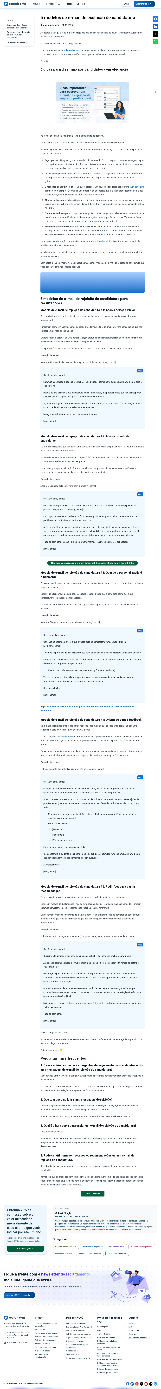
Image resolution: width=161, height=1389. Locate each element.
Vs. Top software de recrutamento (43, 1355)
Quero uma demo (93, 1193)
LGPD (99, 1330)
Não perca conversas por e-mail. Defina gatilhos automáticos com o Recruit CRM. (92, 563)
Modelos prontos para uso (141, 1247)
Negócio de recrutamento (65, 1247)
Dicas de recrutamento (117, 1253)
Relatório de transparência (107, 1369)
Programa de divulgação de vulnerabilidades (108, 1354)
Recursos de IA (41, 1329)
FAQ (130, 1327)
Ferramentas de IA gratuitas (79, 1327)
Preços (69, 4)
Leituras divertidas (116, 1247)
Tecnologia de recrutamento (89, 1253)
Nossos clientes (72, 1351)
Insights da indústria (63, 1253)
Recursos (50, 4)
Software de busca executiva (46, 1337)
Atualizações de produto (93, 1247)
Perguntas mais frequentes (17, 42)
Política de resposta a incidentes (109, 1359)
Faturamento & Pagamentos (46, 1333)
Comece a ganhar (25, 1248)
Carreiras (132, 1334)
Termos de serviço (104, 1334)
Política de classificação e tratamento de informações (108, 1364)
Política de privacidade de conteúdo (107, 1342)
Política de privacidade (106, 1337)
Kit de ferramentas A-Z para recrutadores (77, 1346)
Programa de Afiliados (139, 1338)
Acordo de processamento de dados (108, 1348)
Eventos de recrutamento (76, 1330)
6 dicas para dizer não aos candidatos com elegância (17, 26)
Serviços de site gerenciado (45, 1347)
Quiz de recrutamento (74, 1341)
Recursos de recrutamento (76, 1323)
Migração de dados (42, 1351)
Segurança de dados (105, 1327)
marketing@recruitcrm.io (17, 1342)
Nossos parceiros (72, 1354)
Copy (140, 371)
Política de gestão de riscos (107, 1373)
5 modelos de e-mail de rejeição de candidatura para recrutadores (19, 35)
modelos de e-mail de (72, 50)
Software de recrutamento (45, 1340)
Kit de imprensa (135, 1330)
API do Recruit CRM (42, 1344)
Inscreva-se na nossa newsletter (78, 1358)
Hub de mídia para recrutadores (78, 1334)
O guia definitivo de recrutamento (79, 1338)
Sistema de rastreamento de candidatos (46, 1324)
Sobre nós (132, 1323)
